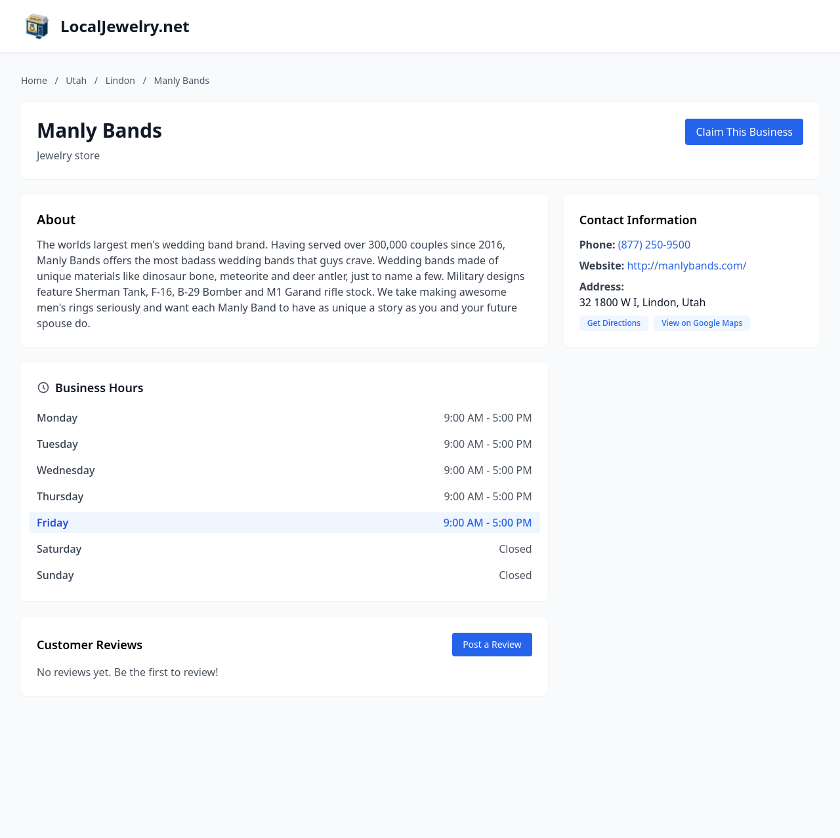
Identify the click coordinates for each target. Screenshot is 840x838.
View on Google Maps (702, 323)
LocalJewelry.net (125, 26)
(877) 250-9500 (654, 244)
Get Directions (613, 323)
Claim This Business (744, 132)
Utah (76, 80)
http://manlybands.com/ (686, 265)
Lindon (120, 80)
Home (34, 80)
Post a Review (492, 644)
